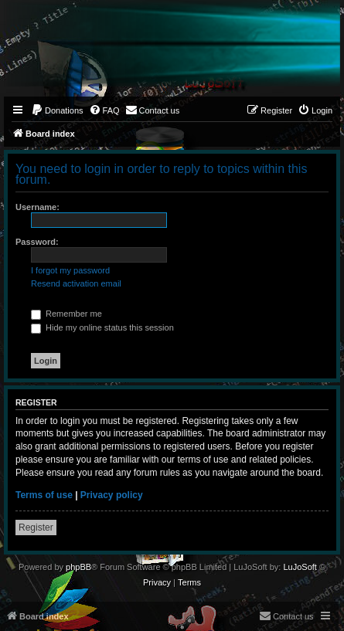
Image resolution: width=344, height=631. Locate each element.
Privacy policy (111, 495)
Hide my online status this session (102, 327)
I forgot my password (70, 270)
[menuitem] (57, 110)
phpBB (78, 567)
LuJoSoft (299, 567)
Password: (37, 241)
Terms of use (44, 495)
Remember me (66, 313)
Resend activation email (76, 283)
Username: (37, 207)
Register (36, 527)
